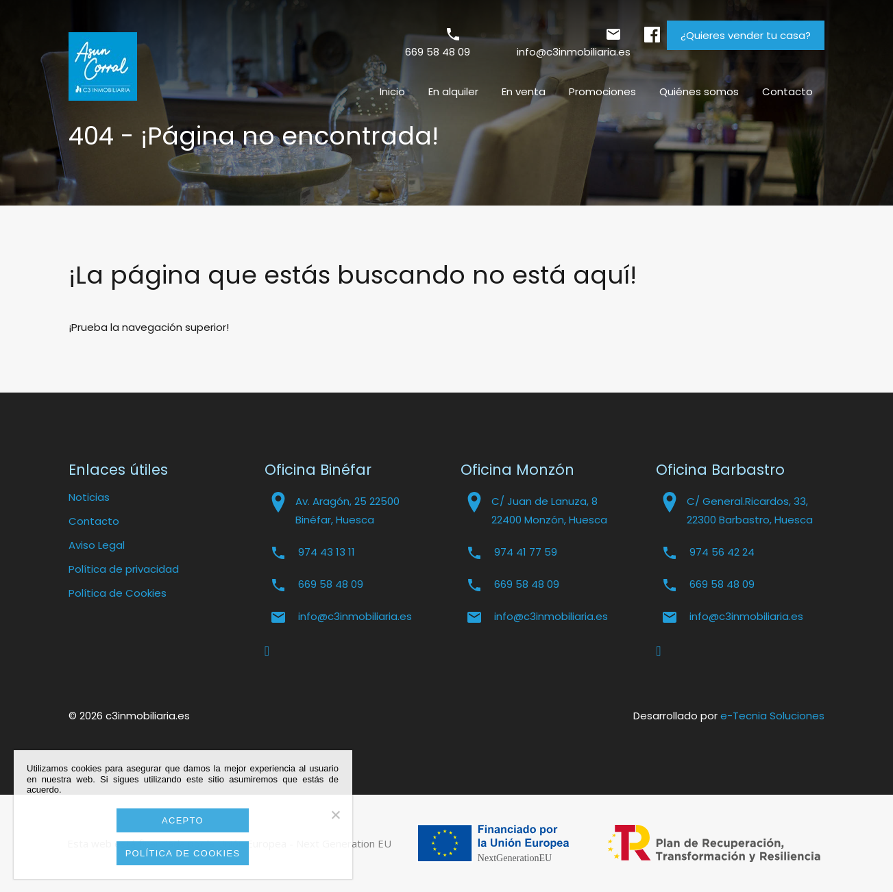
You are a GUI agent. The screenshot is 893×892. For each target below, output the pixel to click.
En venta (524, 91)
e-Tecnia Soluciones (772, 715)
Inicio (392, 91)
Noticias (89, 497)
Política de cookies (183, 853)
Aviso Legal (97, 545)
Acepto (183, 820)
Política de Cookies (118, 593)
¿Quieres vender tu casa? (746, 35)
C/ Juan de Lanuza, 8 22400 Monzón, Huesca (549, 510)
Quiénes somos (699, 91)
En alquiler (453, 91)
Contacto (787, 91)
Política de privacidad (124, 569)
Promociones (602, 91)
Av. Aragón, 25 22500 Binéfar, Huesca (347, 510)
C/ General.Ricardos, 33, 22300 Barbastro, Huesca (750, 510)
